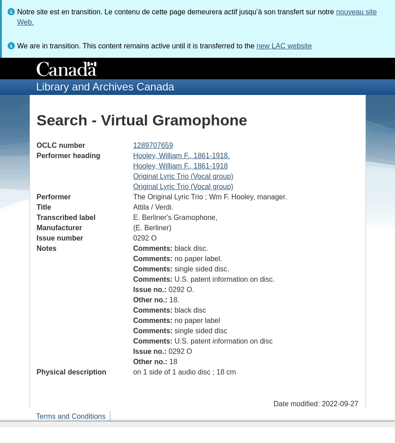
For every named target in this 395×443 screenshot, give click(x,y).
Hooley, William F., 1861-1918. (181, 155)
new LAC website (284, 46)
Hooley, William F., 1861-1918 (180, 166)
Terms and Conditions (71, 416)
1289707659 (153, 145)
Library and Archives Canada (105, 87)
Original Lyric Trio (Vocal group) (183, 176)
